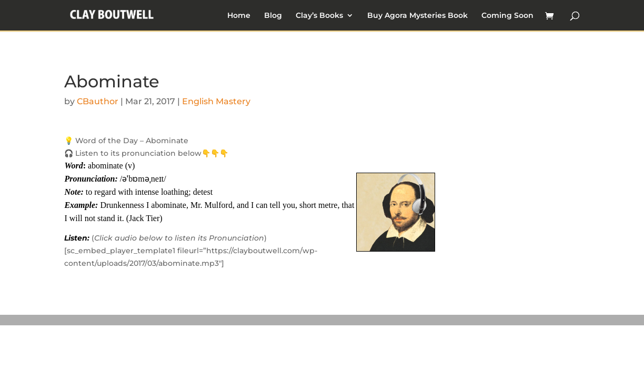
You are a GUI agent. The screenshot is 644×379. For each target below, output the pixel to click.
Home (238, 16)
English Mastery (216, 101)
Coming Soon (507, 16)
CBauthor (97, 101)
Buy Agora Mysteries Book (417, 16)
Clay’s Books (319, 16)
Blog (273, 16)
